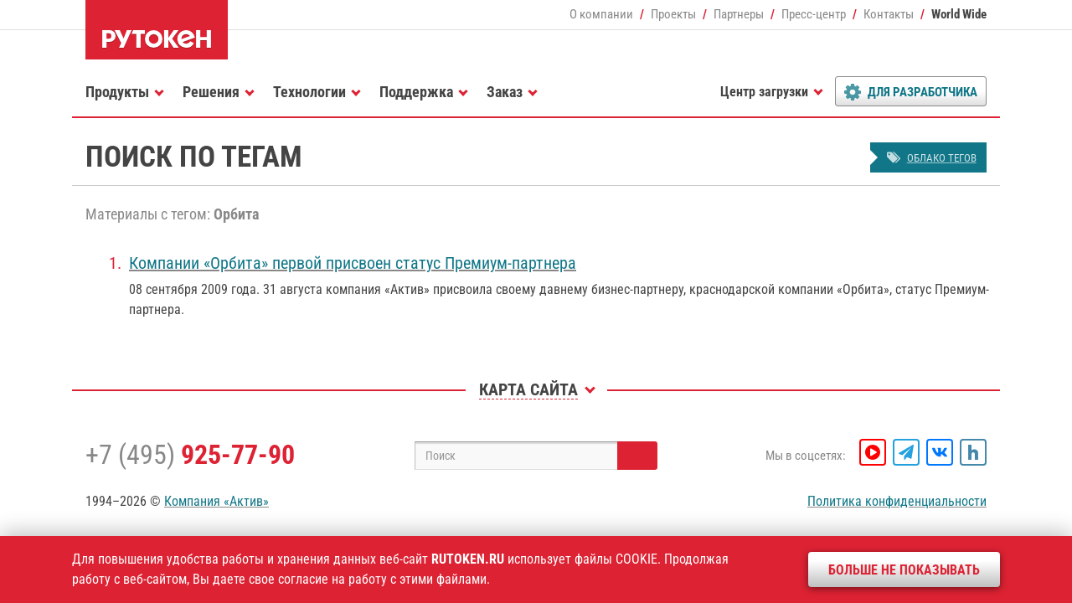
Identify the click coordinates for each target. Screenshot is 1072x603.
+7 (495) (190, 455)
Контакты (888, 14)
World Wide (959, 14)
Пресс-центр (813, 14)
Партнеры (739, 14)
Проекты (673, 14)
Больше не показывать (904, 570)
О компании (601, 14)
